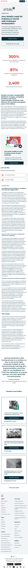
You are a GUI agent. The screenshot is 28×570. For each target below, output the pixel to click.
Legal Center (8, 560)
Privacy (20, 560)
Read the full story (14, 418)
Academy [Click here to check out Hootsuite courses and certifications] (16, 526)
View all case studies (14, 487)
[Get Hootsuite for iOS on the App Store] (10, 564)
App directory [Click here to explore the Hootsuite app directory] (17, 535)
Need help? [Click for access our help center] (16, 543)
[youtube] (14, 567)
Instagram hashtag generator (20, 505)
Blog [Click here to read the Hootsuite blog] (15, 528)
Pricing (2, 519)
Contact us (16, 547)
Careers (2, 505)
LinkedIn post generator (19, 513)
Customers (3, 509)
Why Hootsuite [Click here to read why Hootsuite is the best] (4, 501)
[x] (10, 567)
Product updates (17, 545)
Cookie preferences (11, 561)
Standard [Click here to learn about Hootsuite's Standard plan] (3, 522)
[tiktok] (23, 567)
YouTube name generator (19, 515)
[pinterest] (20, 567)
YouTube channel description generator (20, 518)
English (14, 556)
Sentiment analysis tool (19, 503)
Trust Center (15, 560)
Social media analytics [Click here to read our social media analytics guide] (5, 536)
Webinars (16, 533)
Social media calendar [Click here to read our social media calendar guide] (5, 542)
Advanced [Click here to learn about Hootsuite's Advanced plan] (3, 524)
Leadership (3, 507)
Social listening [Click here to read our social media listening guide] (4, 538)
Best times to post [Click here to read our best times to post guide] (5, 540)
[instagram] (4, 567)
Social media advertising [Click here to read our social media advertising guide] (6, 551)
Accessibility (18, 561)
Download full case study (12, 43)
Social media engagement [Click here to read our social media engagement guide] (6, 544)
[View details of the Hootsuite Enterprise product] (14, 175)
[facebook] (7, 567)
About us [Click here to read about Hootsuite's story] (3, 503)
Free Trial (22, 1)
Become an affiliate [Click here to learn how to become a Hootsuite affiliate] (18, 537)
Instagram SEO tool (18, 511)
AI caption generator (18, 501)
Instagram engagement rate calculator (20, 508)
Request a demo (12, 38)
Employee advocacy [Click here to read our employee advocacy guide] (5, 547)
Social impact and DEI (5, 514)
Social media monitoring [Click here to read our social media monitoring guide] (6, 549)
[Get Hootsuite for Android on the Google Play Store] (17, 564)
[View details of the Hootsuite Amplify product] (14, 180)
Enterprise (3, 526)
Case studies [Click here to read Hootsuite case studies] (17, 524)
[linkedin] (17, 567)
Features (3, 528)
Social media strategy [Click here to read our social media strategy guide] (5, 534)
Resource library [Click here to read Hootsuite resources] (17, 530)
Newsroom (3, 512)
